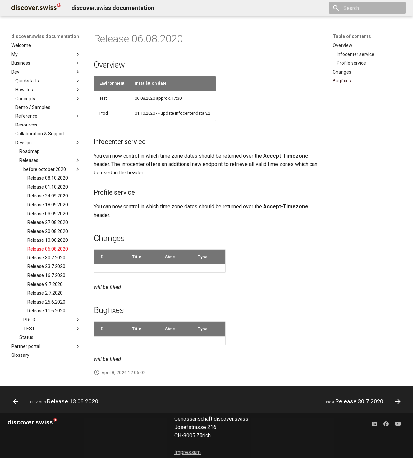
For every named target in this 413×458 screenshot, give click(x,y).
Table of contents (352, 36)
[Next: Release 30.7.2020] (361, 401)
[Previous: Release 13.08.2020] (57, 401)
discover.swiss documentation (45, 36)
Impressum (187, 452)
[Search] (367, 8)
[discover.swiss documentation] (36, 7)
